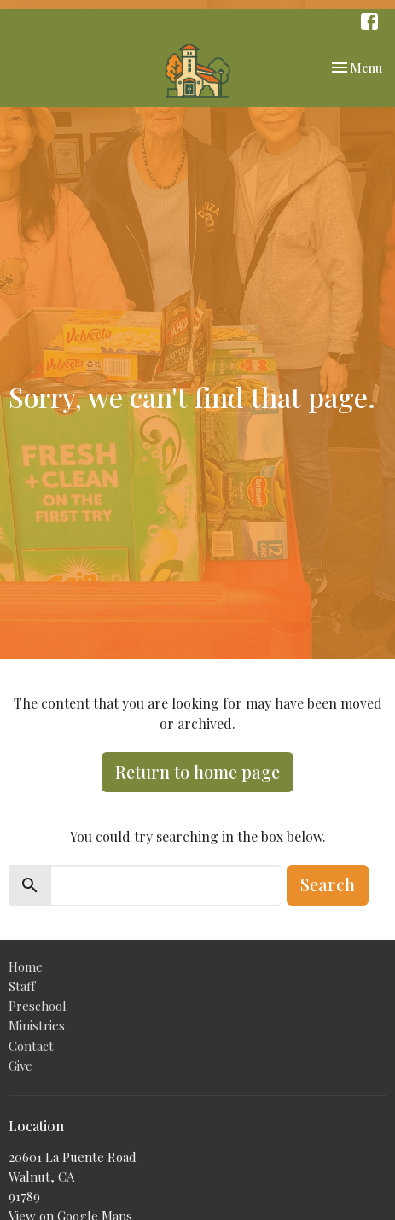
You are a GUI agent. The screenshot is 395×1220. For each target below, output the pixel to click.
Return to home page (197, 771)
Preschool (38, 1005)
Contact (31, 1045)
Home (26, 966)
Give (20, 1065)
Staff (22, 986)
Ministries (37, 1025)
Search (327, 884)
